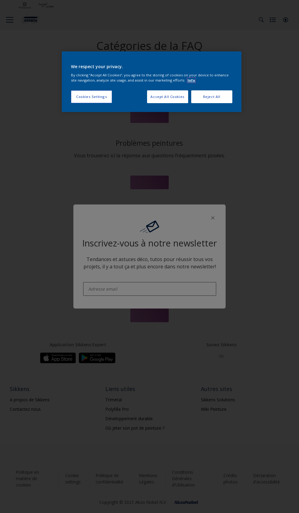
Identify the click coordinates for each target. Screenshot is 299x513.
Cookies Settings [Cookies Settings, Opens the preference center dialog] (91, 96)
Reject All (211, 96)
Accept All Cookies (167, 96)
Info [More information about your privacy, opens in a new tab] (191, 80)
